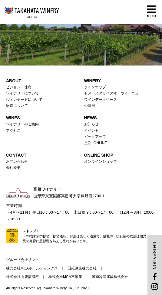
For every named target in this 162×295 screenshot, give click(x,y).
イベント (91, 130)
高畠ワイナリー (32, 12)
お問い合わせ (17, 161)
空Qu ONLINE (95, 143)
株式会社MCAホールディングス (32, 268)
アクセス (13, 130)
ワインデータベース (100, 99)
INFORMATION (155, 254)
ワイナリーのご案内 (22, 124)
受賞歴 (89, 105)
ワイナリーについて (22, 93)
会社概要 (13, 167)
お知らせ (91, 124)
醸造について (17, 105)
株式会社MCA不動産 (65, 277)
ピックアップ (95, 136)
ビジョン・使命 (18, 87)
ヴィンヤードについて (24, 99)
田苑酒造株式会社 (82, 268)
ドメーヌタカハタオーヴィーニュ (111, 93)
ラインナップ (95, 87)
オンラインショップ (100, 161)
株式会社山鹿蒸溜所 (22, 277)
